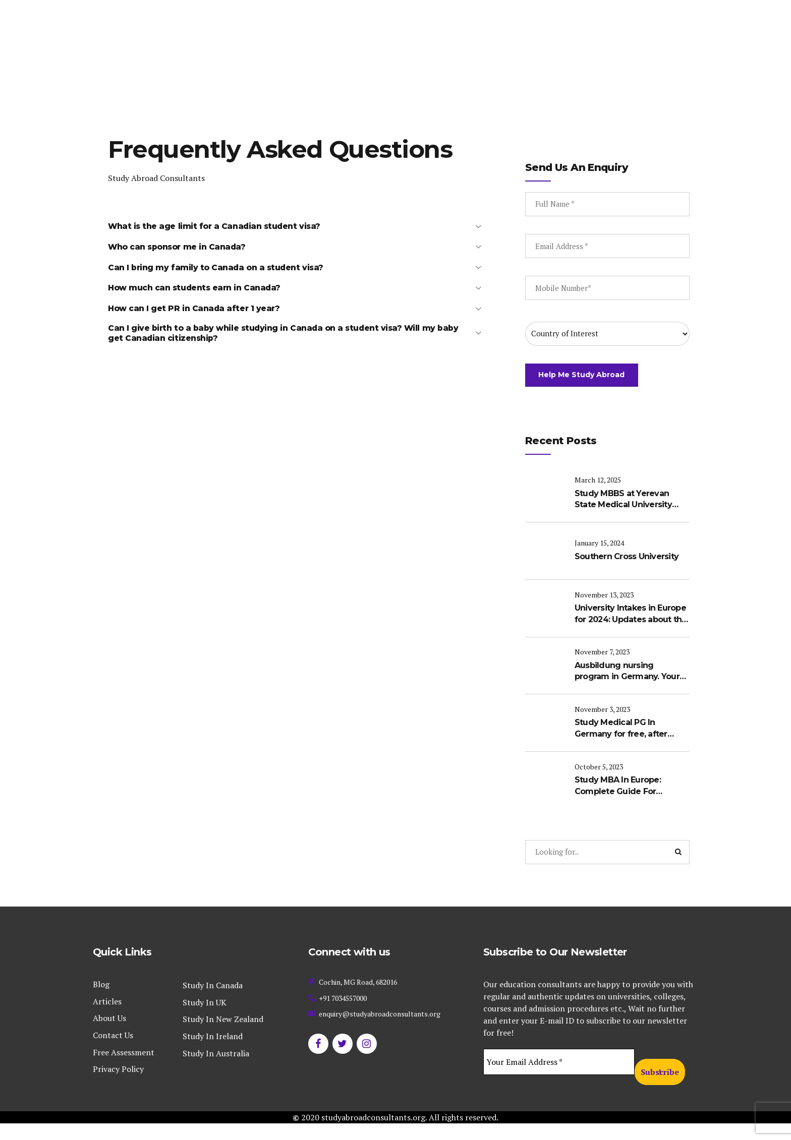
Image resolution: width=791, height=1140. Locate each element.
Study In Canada (213, 1001)
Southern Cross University (627, 572)
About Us (109, 1034)
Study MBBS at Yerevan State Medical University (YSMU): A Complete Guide (628, 516)
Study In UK (205, 1019)
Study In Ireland (213, 1052)
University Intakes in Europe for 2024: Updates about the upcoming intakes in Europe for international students (631, 630)
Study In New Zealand (223, 1035)
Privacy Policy (118, 1085)
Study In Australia (216, 1069)
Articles (107, 1018)
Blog (101, 1000)
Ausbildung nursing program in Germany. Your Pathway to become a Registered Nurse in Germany (627, 687)
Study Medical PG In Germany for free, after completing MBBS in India (627, 743)
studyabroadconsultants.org (373, 1133)
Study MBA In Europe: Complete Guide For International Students (620, 800)
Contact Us (113, 1051)
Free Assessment (123, 1068)
